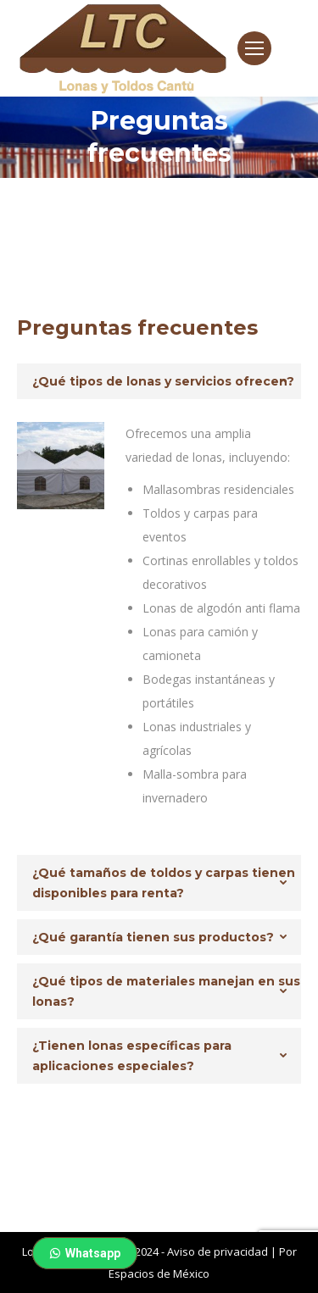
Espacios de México (159, 1273)
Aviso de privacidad (217, 1251)
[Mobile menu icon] (254, 48)
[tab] (159, 381)
